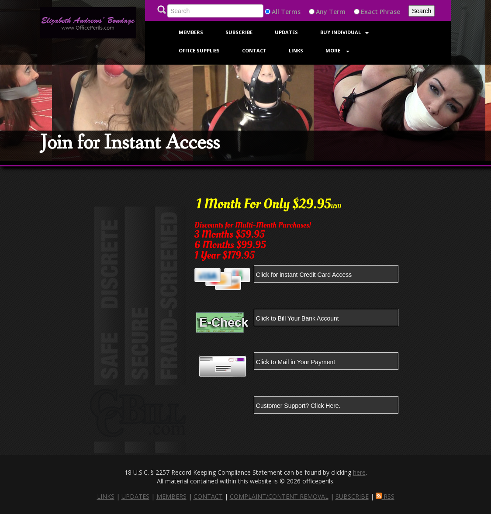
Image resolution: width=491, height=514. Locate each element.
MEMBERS (171, 496)
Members (191, 32)
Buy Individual (344, 32)
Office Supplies (199, 50)
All (275, 11)
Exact (369, 11)
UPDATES (135, 496)
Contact (254, 50)
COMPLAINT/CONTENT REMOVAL (279, 496)
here (359, 472)
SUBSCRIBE (352, 496)
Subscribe (238, 32)
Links (296, 50)
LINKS (105, 496)
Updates (286, 32)
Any (321, 11)
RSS (385, 496)
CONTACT (208, 496)
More (337, 50)
